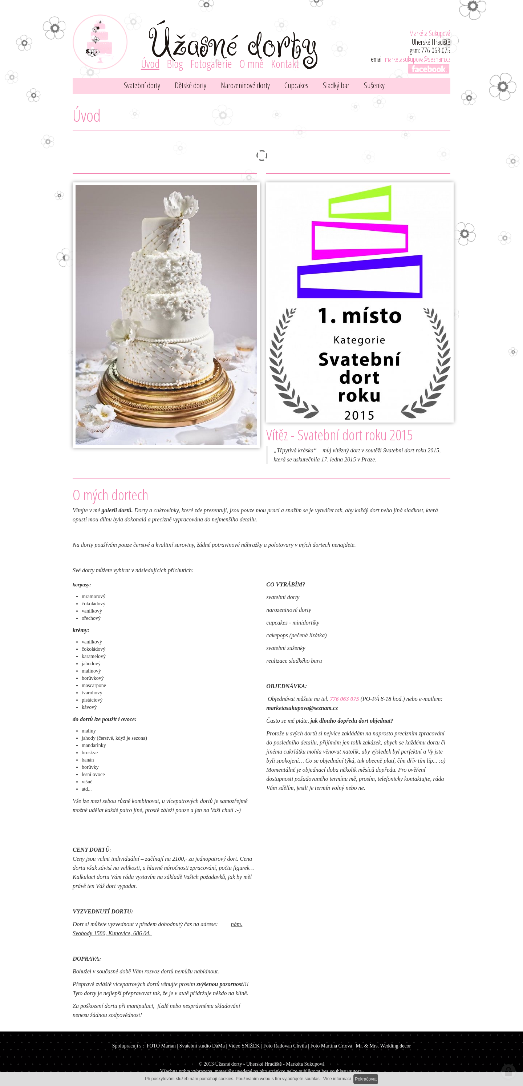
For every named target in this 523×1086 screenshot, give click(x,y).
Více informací (337, 1078)
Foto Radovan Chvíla (285, 1046)
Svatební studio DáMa (202, 1046)
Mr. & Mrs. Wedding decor (383, 1046)
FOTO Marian (161, 1046)
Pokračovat (366, 1079)
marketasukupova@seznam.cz (417, 59)
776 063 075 (344, 699)
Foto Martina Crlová (331, 1046)
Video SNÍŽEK (244, 1046)
